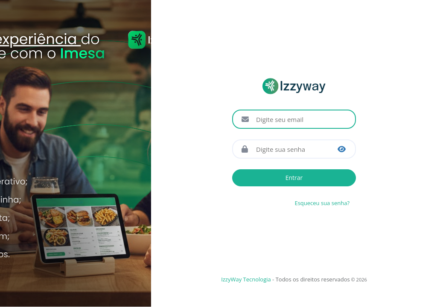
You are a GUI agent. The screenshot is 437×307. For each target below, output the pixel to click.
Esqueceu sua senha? (322, 203)
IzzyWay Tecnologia (246, 279)
